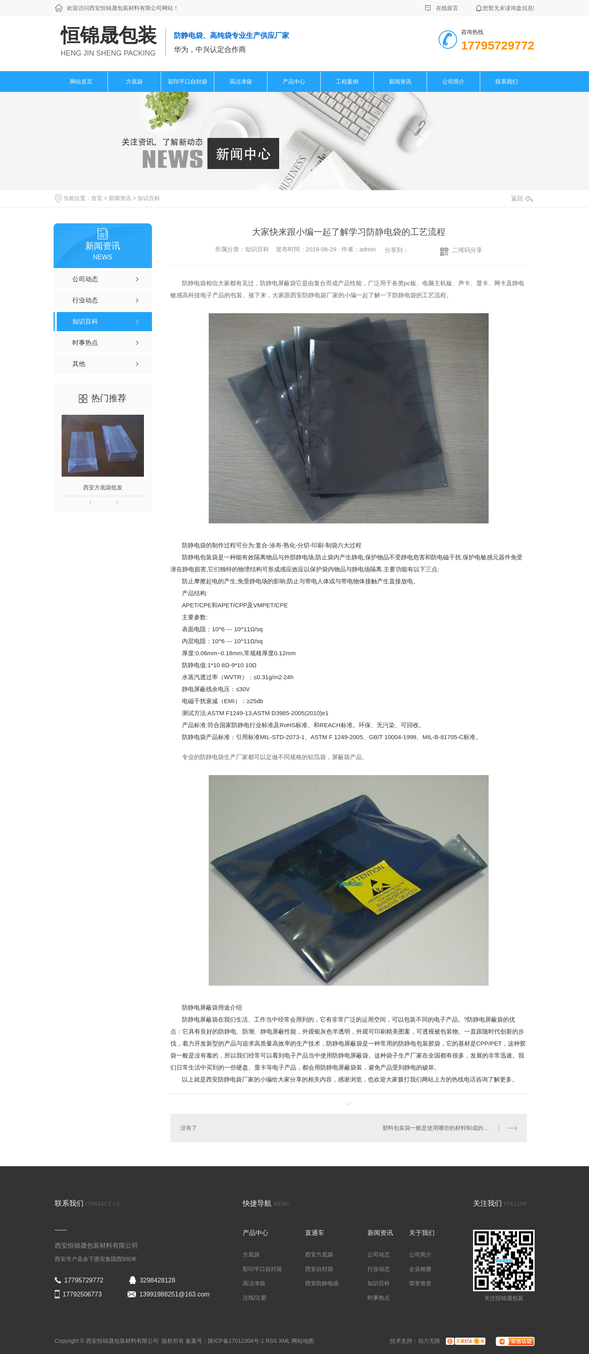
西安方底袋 (319, 1254)
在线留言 (447, 8)
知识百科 (149, 198)
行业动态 (378, 1269)
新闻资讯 (400, 81)
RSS (272, 1341)
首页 (96, 198)
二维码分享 (467, 250)
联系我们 (506, 81)
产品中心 (294, 81)
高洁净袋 (241, 81)
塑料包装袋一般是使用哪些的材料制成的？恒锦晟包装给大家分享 (449, 1128)
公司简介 (453, 81)
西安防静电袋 (224, 1079)
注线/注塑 (255, 1297)
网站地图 (303, 1341)
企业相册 (420, 1269)
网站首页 (81, 81)
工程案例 (347, 81)
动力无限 (429, 1341)
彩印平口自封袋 (187, 81)
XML (285, 1341)
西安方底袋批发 (102, 487)
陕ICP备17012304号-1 (236, 1341)
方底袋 (134, 81)
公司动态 (378, 1254)
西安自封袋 (319, 1269)
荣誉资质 (420, 1283)
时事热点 (378, 1297)
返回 (522, 198)
